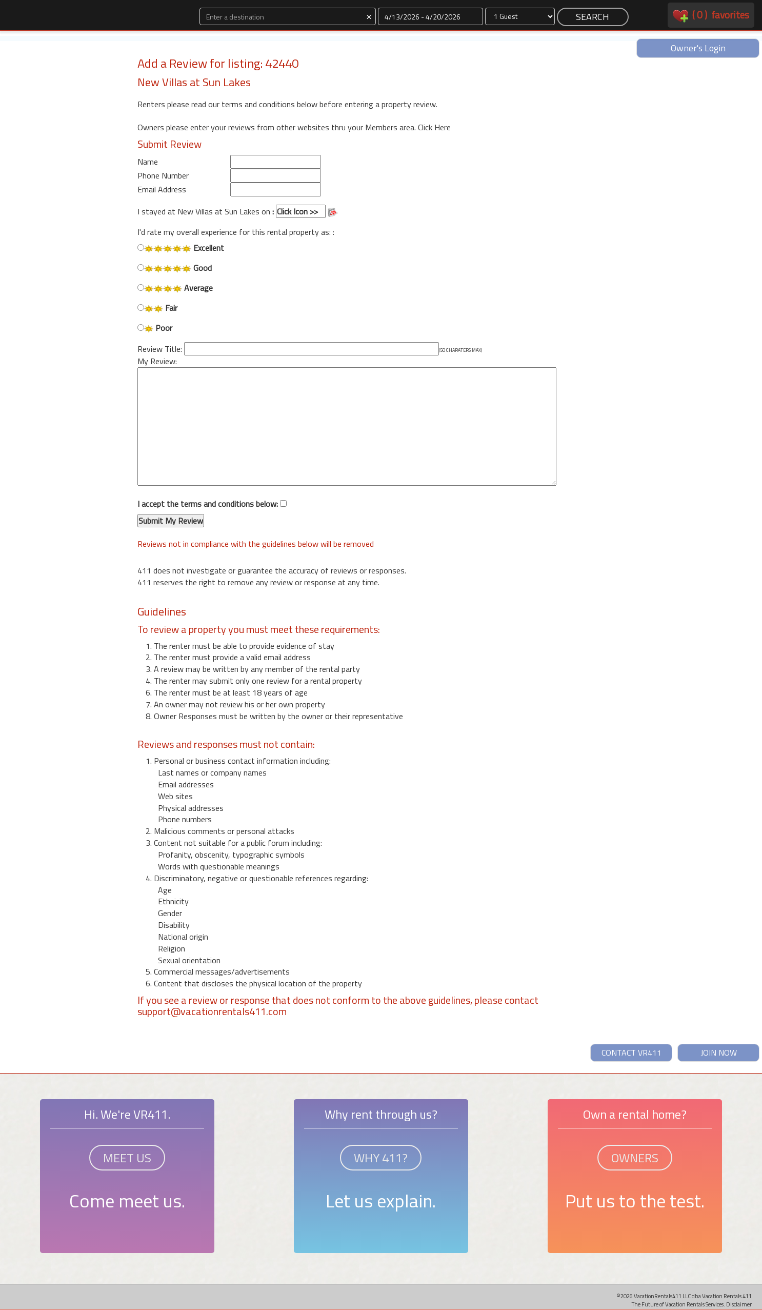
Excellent (180, 248)
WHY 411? (381, 1157)
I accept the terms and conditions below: (212, 513)
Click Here (434, 127)
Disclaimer (739, 1304)
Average (175, 288)
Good (174, 268)
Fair (157, 308)
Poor (154, 328)
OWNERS (634, 1157)
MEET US (127, 1157)
